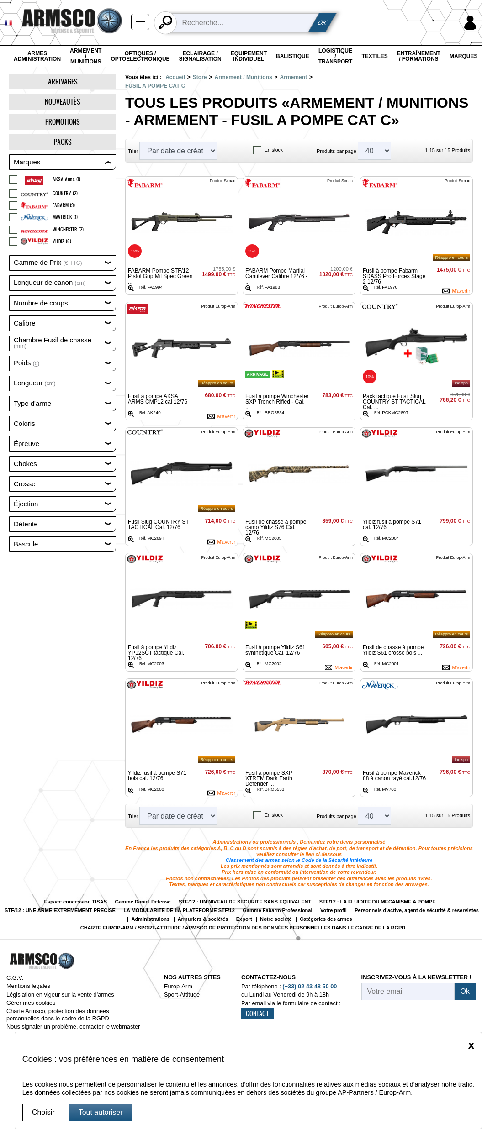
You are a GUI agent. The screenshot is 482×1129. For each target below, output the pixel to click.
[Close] (471, 1045)
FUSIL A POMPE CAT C (155, 86)
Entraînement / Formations (418, 56)
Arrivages (63, 81)
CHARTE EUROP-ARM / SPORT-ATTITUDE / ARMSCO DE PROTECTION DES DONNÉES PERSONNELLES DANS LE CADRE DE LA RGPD (243, 927)
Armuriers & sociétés (203, 919)
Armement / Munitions (85, 56)
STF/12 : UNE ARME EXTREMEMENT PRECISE (60, 910)
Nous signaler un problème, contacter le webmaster (73, 1026)
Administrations (150, 919)
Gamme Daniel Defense (142, 901)
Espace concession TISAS (75, 901)
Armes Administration (37, 56)
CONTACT (257, 1013)
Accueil (175, 77)
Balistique (292, 56)
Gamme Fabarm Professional (277, 910)
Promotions (62, 121)
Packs (63, 142)
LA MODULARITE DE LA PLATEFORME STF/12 (178, 910)
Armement (293, 77)
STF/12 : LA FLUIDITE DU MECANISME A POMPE (377, 901)
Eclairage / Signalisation (200, 56)
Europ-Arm (178, 986)
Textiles (374, 56)
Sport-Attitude (182, 994)
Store (200, 77)
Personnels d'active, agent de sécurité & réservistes (417, 910)
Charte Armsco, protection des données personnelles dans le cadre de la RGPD (57, 1014)
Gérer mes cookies (30, 1002)
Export (244, 919)
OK (322, 22)
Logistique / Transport (335, 56)
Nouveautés (62, 101)
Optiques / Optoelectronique (140, 56)
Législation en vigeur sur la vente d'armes (60, 994)
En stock (274, 149)
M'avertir (461, 291)
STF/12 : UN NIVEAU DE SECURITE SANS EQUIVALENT (245, 901)
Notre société (276, 919)
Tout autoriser (101, 1112)
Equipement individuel (249, 56)
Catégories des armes (326, 919)
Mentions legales (28, 985)
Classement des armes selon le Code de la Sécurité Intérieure (299, 860)
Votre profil (333, 910)
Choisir (43, 1112)
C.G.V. (14, 977)
